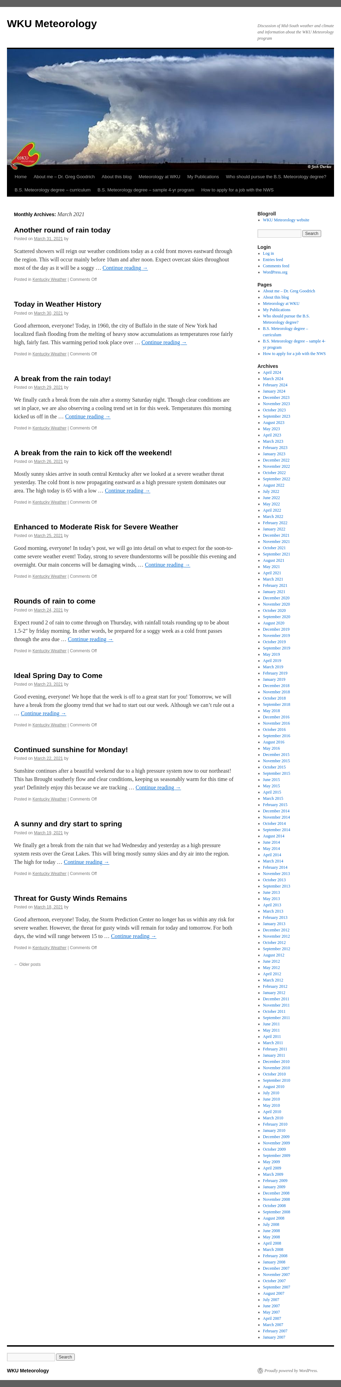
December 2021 (276, 535)
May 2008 (271, 1237)
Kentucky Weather (49, 279)
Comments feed (276, 265)
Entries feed (273, 259)
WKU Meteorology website (286, 220)
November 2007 (276, 1274)
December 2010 (276, 1061)
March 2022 (273, 516)
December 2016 (276, 717)
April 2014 (272, 854)
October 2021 (274, 547)
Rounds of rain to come (55, 601)
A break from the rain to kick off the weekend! (93, 453)
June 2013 (271, 892)
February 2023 (275, 447)
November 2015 (276, 760)
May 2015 (271, 785)
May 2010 (271, 1105)
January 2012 (274, 992)
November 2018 (276, 691)
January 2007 (274, 1337)
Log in (268, 253)
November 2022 (276, 466)
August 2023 (274, 422)
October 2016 (274, 729)
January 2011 (274, 1055)
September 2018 (276, 704)
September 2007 (276, 1287)
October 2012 (274, 942)
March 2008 (273, 1249)
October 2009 (274, 1149)
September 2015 (276, 773)
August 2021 (274, 560)
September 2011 (276, 1017)
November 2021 (276, 541)
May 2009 (271, 1161)
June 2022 (271, 497)
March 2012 (273, 980)
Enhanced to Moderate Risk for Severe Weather (96, 527)
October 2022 (274, 472)
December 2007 (276, 1268)
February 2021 (275, 585)
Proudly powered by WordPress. (291, 1370)
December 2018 (276, 685)
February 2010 (275, 1124)
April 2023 (272, 435)
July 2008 (271, 1224)
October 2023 (274, 410)
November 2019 (276, 635)
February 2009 (275, 1180)
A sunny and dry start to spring (68, 824)
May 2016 (271, 748)
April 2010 (272, 1111)
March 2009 (273, 1174)
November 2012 (276, 936)
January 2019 (274, 679)
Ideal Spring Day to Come (58, 675)
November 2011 (276, 1005)
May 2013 (271, 898)
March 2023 (273, 441)
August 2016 (274, 742)
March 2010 (273, 1118)
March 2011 (273, 1042)
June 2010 (271, 1099)
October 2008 (274, 1205)
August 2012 (274, 955)
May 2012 (271, 967)
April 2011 (272, 1036)
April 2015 (272, 792)
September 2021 (276, 554)
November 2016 (276, 723)
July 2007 (271, 1299)
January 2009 (274, 1186)
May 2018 (271, 710)
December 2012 (276, 930)
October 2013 (274, 879)
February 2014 (275, 867)
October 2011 (274, 1011)
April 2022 (272, 510)
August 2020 (274, 623)
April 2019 (272, 660)
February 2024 (275, 385)
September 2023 (276, 416)
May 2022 (271, 504)
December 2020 (276, 598)
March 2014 (273, 861)
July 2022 (271, 491)
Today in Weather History (57, 304)
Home (21, 176)
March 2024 (273, 378)
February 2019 (275, 673)
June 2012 (271, 961)
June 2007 (271, 1305)
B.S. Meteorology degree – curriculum (52, 189)
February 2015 (275, 804)
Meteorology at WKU (159, 176)
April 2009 (272, 1168)
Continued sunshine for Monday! (71, 750)
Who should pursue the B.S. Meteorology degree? (276, 176)
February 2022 (275, 522)
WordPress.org (275, 272)
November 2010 (276, 1067)
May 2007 (271, 1312)
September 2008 (276, 1211)
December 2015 (276, 754)
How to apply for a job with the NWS (237, 189)
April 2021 (272, 572)
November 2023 (276, 403)
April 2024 (272, 372)
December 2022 (276, 460)
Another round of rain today (62, 230)
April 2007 (272, 1318)
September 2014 (276, 829)
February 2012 (275, 986)
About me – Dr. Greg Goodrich (64, 176)
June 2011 (271, 1024)
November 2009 (276, 1143)
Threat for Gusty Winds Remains (70, 898)
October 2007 (274, 1280)
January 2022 (274, 529)
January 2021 (274, 591)
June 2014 (271, 842)
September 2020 (276, 616)
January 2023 (274, 453)
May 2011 (271, 1030)
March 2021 (273, 579)
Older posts (27, 964)
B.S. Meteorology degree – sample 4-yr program (145, 189)
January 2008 (274, 1262)
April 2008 (272, 1243)
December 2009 (276, 1136)
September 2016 (276, 735)
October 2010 (274, 1074)
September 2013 (276, 886)
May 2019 (271, 654)
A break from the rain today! (62, 379)
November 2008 (276, 1199)
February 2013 (275, 917)
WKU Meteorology (52, 23)
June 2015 (271, 779)
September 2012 (276, 948)
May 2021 (271, 566)
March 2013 (273, 911)
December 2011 (276, 998)
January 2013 (274, 923)
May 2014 (271, 848)
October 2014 (274, 823)
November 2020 (276, 604)
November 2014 (276, 817)
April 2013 (272, 905)
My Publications (203, 176)
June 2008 (271, 1230)
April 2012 (272, 973)
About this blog (117, 176)
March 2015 (273, 798)
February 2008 (275, 1255)
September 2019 (276, 648)
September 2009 (276, 1155)
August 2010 (274, 1086)
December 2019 (276, 629)
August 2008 (274, 1218)
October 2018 (274, 698)
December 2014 (276, 811)
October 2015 (274, 767)
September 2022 (276, 478)
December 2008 (276, 1193)
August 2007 (274, 1293)
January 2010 (274, 1130)
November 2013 (276, 873)
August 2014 (274, 836)
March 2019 (273, 666)
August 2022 (274, 485)
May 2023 (271, 428)
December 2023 (276, 397)
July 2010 (271, 1092)
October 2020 (274, 610)
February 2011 (275, 1049)
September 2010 (276, 1080)
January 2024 (274, 391)
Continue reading (125, 268)
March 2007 (273, 1324)
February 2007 (275, 1331)
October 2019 (274, 641)
